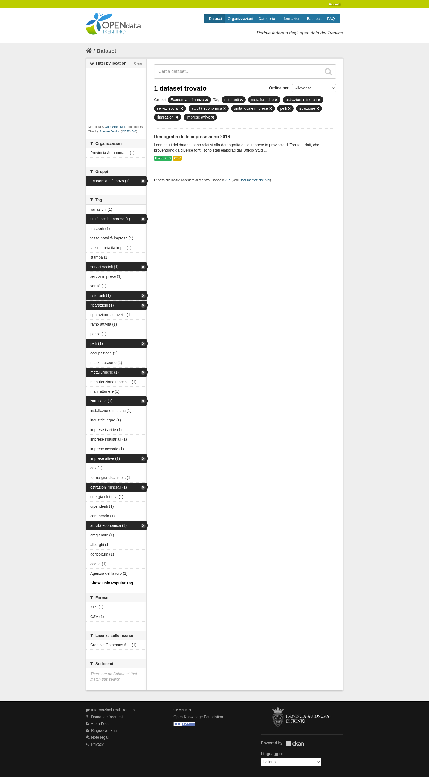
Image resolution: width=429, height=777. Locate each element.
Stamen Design (110, 131)
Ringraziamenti (101, 730)
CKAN (294, 743)
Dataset (215, 18)
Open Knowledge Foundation (198, 717)
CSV (177, 158)
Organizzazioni (240, 18)
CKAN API (182, 710)
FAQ (331, 18)
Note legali (97, 737)
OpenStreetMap (115, 126)
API (228, 180)
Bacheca (314, 18)
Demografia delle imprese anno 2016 (192, 136)
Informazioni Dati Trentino (110, 710)
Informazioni (290, 18)
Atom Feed (98, 723)
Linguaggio (271, 754)
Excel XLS (163, 158)
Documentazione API (254, 180)
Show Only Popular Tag (111, 583)
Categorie (267, 18)
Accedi (334, 4)
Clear (138, 63)
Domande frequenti (105, 717)
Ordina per (279, 88)
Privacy (95, 744)
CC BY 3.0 (129, 131)
